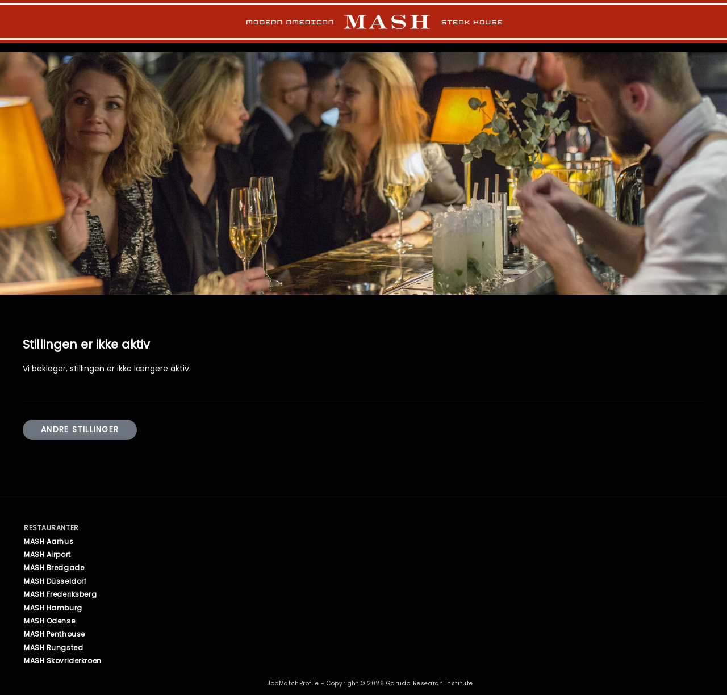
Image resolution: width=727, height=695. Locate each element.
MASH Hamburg (53, 608)
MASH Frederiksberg (60, 594)
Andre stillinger (80, 430)
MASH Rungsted (53, 647)
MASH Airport (47, 554)
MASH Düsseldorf (55, 581)
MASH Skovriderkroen (63, 660)
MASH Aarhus (48, 541)
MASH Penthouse (54, 634)
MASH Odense (49, 621)
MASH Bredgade (54, 567)
